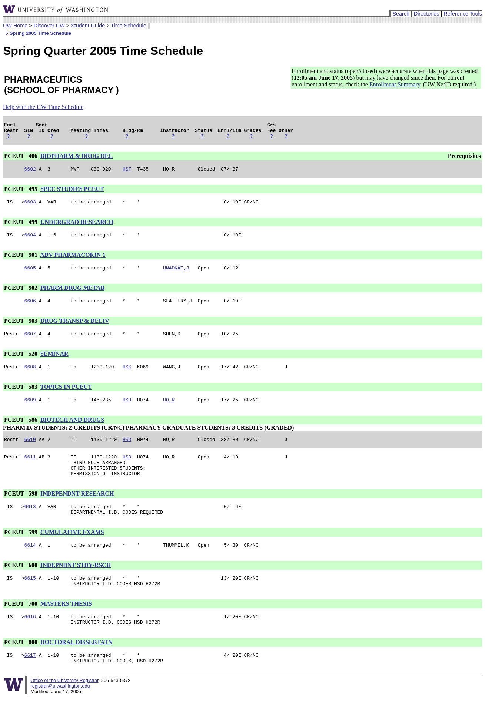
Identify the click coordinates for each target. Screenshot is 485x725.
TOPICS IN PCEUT (66, 398)
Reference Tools (463, 14)
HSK (127, 377)
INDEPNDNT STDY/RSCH (75, 586)
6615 (30, 600)
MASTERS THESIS (66, 627)
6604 (30, 241)
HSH (127, 411)
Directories (426, 14)
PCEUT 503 (21, 330)
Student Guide (88, 26)
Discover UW (49, 26)
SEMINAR (54, 364)
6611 (30, 471)
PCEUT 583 (21, 398)
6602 (30, 173)
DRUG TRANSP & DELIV (74, 330)
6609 (30, 411)
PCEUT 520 (21, 364)
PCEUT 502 (21, 295)
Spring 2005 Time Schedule (37, 33)
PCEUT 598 (21, 511)
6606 (30, 309)
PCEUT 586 (21, 432)
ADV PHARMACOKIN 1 (73, 261)
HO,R (169, 411)
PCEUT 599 (21, 552)
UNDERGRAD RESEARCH (76, 227)
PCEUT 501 (21, 261)
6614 (30, 566)
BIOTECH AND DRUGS (72, 432)
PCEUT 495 (21, 193)
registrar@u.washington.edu (60, 713)
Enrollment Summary (394, 84)
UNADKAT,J (176, 275)
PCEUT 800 (21, 668)
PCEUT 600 (21, 586)
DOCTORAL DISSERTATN (76, 668)
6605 (30, 275)
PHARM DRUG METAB (72, 295)
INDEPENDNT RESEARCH (77, 511)
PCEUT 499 (21, 227)
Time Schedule (128, 26)
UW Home (15, 26)
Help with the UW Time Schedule (43, 107)
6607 (30, 343)
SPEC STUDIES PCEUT (72, 193)
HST (127, 173)
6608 (30, 377)
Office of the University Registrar (64, 708)
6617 (30, 681)
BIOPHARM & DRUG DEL (76, 159)
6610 (30, 452)
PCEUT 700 (21, 627)
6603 (30, 207)
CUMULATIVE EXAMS (72, 552)
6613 (30, 525)
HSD (127, 452)
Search (400, 14)
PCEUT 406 (21, 159)
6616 (30, 641)
